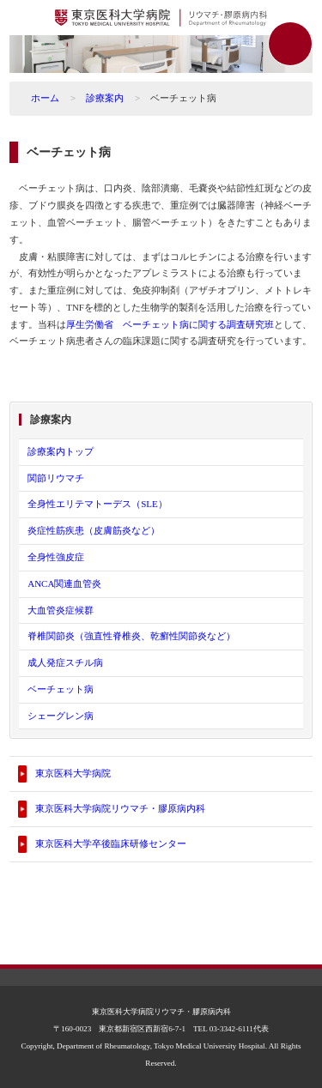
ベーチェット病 (60, 689)
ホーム (45, 98)
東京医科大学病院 (73, 773)
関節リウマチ (55, 478)
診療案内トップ (60, 451)
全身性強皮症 (55, 557)
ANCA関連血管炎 (64, 583)
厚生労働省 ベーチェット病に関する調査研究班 (170, 324)
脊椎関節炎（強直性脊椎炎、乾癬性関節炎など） (131, 636)
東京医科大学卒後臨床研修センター (110, 843)
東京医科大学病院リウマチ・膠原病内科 (120, 808)
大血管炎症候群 (60, 610)
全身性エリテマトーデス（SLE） (97, 504)
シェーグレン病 (60, 715)
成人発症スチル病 (65, 662)
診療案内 (105, 98)
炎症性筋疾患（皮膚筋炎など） (93, 530)
